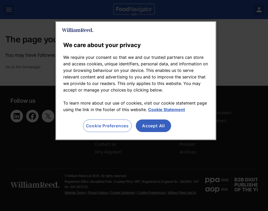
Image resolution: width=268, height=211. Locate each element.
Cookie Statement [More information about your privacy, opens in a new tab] (166, 109)
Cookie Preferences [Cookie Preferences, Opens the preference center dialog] (107, 125)
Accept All (153, 125)
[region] (135, 80)
